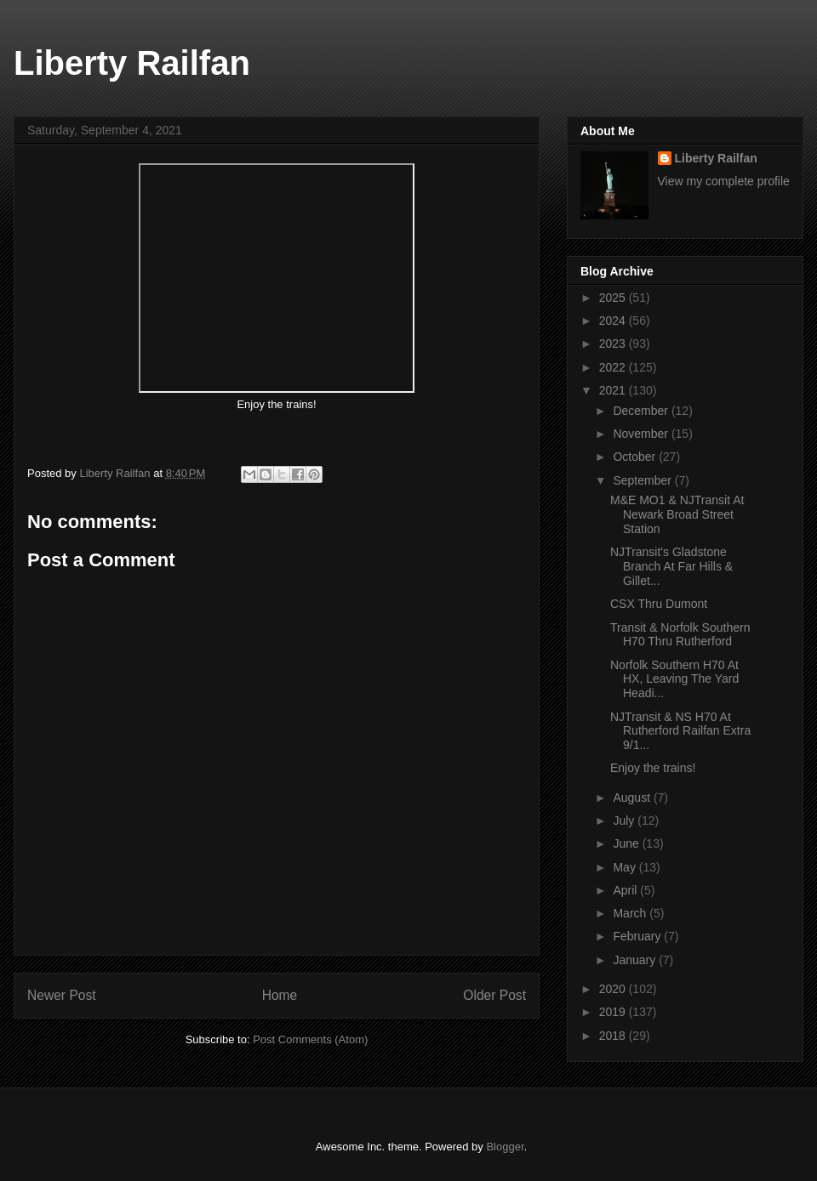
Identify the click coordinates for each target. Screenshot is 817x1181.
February (638, 936)
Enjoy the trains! (654, 768)
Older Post (494, 995)
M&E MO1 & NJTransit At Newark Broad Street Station (677, 514)
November (642, 433)
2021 (614, 390)
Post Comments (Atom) (310, 1039)
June (627, 843)
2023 (614, 343)
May (625, 867)
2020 (614, 989)
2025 (614, 297)
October (636, 456)
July (625, 820)
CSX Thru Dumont (658, 603)
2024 (614, 320)
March (631, 913)
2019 (614, 1012)
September (643, 480)
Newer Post (61, 995)
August (633, 797)
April (626, 890)
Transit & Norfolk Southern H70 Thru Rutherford (680, 635)
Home (280, 995)
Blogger (504, 1146)
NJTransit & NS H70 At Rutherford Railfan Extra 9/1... (680, 731)
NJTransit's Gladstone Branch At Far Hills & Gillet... (671, 566)
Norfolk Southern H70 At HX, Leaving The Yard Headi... (674, 679)
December (642, 410)
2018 (614, 1035)
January (636, 960)
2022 (614, 367)
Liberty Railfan (132, 63)
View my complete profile (724, 181)
